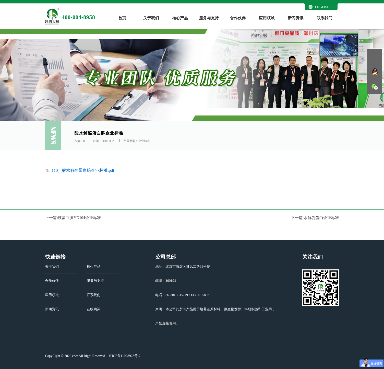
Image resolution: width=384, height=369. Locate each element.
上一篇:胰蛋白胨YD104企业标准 (73, 218)
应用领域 (267, 18)
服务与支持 (209, 18)
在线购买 (93, 309)
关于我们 (151, 18)
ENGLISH (322, 7)
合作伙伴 (238, 18)
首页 (122, 18)
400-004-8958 (78, 17)
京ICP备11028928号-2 (124, 356)
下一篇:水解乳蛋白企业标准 (315, 218)
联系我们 (324, 18)
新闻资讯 (295, 18)
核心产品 (180, 18)
